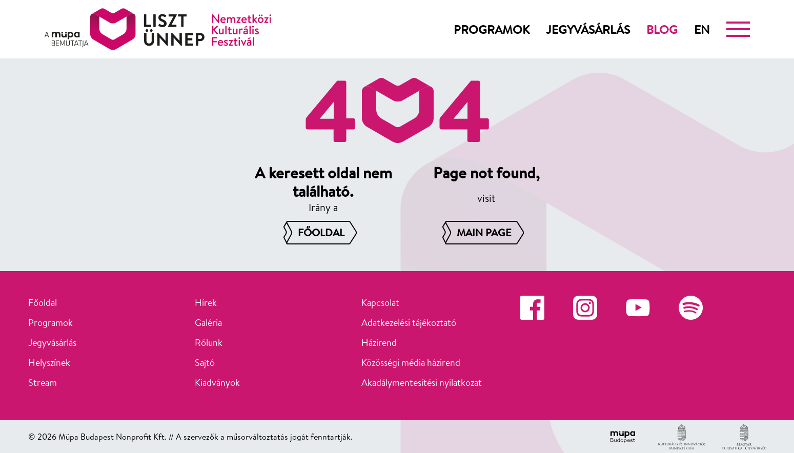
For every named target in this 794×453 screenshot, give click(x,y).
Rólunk (208, 342)
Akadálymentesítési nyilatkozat (421, 382)
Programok (492, 29)
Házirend (379, 342)
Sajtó (205, 362)
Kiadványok (217, 382)
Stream (42, 382)
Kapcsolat (380, 302)
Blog (662, 29)
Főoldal (42, 302)
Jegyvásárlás (588, 29)
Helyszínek (49, 362)
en (702, 29)
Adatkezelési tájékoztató (408, 322)
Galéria (208, 322)
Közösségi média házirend (410, 362)
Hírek (206, 302)
